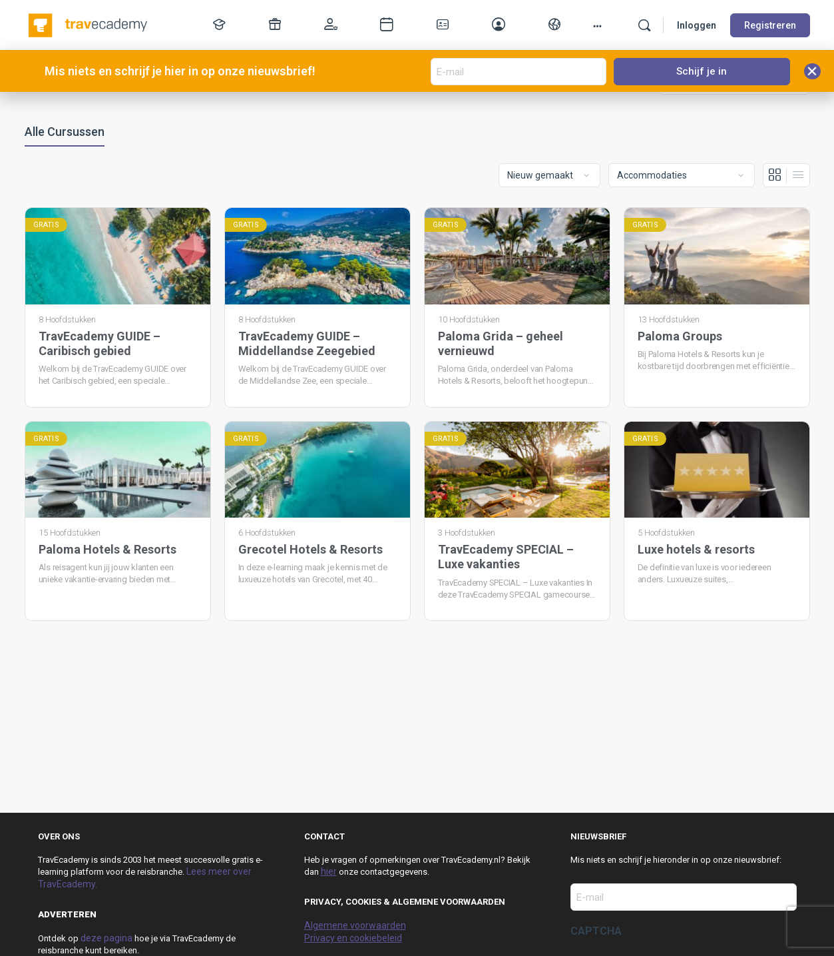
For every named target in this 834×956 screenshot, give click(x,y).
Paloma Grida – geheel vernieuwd (500, 343)
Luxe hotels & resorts (696, 549)
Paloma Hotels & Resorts (107, 549)
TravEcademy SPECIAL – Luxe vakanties (506, 556)
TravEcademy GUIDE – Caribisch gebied (99, 343)
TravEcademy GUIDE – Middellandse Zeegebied (306, 343)
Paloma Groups (680, 336)
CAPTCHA (596, 931)
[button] (812, 71)
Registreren (770, 25)
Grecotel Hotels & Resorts (310, 549)
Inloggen (696, 25)
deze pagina (106, 938)
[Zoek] (644, 25)
